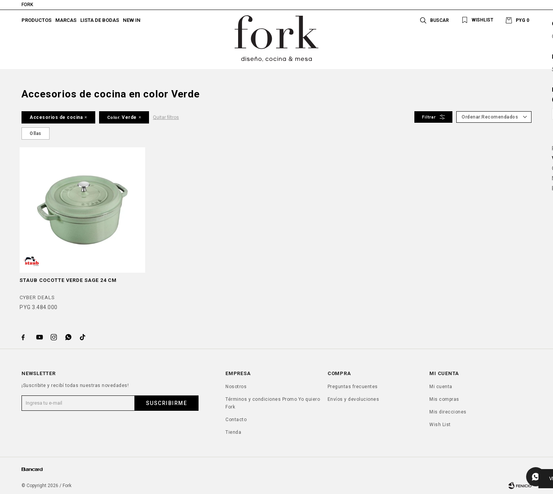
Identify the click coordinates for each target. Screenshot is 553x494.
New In (132, 20)
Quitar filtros (166, 117)
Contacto (236, 419)
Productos (36, 20)
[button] (476, 20)
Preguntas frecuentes (353, 386)
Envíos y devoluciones (353, 399)
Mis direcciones (448, 412)
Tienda (233, 432)
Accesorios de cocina (56, 117)
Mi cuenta (440, 386)
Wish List (440, 424)
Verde (122, 117)
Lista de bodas (99, 20)
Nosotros (236, 386)
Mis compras (444, 399)
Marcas (65, 20)
